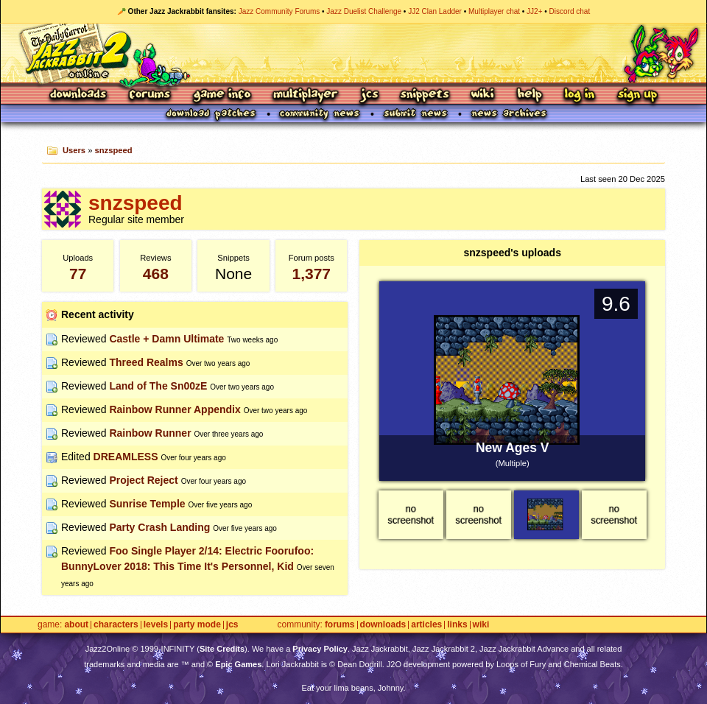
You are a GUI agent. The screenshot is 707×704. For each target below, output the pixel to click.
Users (74, 150)
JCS (369, 95)
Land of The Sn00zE (158, 386)
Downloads (79, 95)
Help (530, 95)
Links (457, 625)
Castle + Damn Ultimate (166, 339)
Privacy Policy (320, 648)
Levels (156, 625)
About (76, 625)
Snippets (425, 95)
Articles (426, 625)
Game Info (221, 95)
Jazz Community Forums (279, 11)
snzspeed (114, 150)
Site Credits (222, 648)
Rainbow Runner (150, 433)
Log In (580, 95)
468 (156, 273)
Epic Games (238, 664)
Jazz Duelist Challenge (363, 11)
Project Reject (143, 480)
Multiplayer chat (494, 11)
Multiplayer (305, 95)
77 (77, 273)
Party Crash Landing (159, 527)
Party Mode (197, 625)
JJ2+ (534, 11)
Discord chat (570, 11)
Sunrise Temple (147, 504)
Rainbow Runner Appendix (174, 409)
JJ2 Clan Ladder (435, 11)
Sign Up (637, 95)
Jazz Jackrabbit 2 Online (353, 53)
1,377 (311, 273)
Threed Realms (146, 362)
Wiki (483, 95)
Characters (116, 625)
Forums (150, 95)
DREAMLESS (126, 456)
